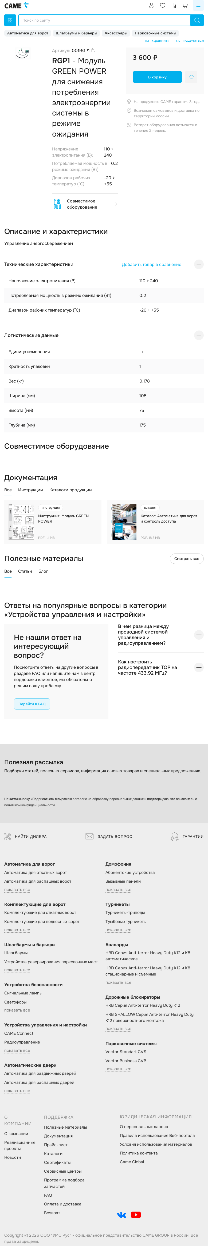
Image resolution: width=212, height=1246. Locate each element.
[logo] (16, 5)
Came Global (132, 1162)
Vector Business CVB (125, 1061)
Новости (12, 1157)
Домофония (118, 864)
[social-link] (121, 1214)
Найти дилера (25, 836)
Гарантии (187, 836)
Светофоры (15, 1002)
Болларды (116, 945)
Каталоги (53, 1153)
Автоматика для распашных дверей (39, 1082)
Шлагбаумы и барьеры (76, 33)
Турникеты (117, 904)
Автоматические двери (30, 1065)
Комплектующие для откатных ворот (40, 912)
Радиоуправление (22, 1042)
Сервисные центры (62, 1171)
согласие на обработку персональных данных (108, 799)
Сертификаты (57, 1162)
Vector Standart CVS (125, 1051)
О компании (16, 1133)
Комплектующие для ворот (34, 904)
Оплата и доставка (62, 1204)
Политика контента (139, 1153)
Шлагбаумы (16, 953)
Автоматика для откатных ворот (35, 872)
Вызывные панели (123, 881)
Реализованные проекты (20, 1145)
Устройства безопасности (33, 985)
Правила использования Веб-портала (157, 1135)
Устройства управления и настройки (45, 1025)
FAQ (48, 1195)
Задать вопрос (108, 836)
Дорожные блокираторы (132, 997)
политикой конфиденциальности (29, 805)
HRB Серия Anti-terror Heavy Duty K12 (142, 1005)
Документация (58, 1136)
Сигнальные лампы (23, 993)
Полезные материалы (65, 1127)
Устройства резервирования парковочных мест (51, 962)
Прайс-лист (56, 1145)
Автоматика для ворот (27, 33)
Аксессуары (116, 33)
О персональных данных (144, 1126)
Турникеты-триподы (125, 912)
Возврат (52, 1213)
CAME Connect (18, 1033)
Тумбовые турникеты (125, 921)
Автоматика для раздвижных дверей (40, 1073)
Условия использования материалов (156, 1144)
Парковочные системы (155, 33)
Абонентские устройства (130, 872)
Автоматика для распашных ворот (37, 881)
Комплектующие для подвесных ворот (42, 921)
